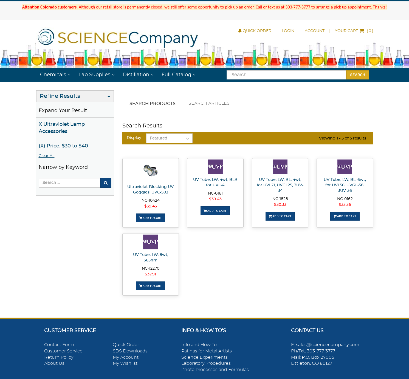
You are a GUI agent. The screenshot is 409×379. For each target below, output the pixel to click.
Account (315, 31)
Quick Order (254, 31)
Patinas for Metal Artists (206, 351)
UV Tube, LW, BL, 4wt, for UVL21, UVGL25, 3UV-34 (280, 185)
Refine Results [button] (60, 96)
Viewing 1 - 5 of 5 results (342, 138)
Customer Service (63, 351)
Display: (134, 138)
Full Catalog (176, 74)
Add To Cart (150, 218)
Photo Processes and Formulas (215, 369)
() (354, 31)
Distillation (136, 74)
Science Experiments (204, 357)
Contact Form (59, 345)
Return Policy (58, 357)
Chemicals (53, 74)
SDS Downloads (130, 351)
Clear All (47, 156)
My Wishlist (125, 363)
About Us (54, 363)
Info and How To (199, 345)
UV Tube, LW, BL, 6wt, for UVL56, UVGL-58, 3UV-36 (345, 185)
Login (288, 31)
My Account (126, 357)
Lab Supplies (94, 74)
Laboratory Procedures (206, 363)
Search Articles (209, 103)
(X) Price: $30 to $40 (63, 146)
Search (357, 74)
